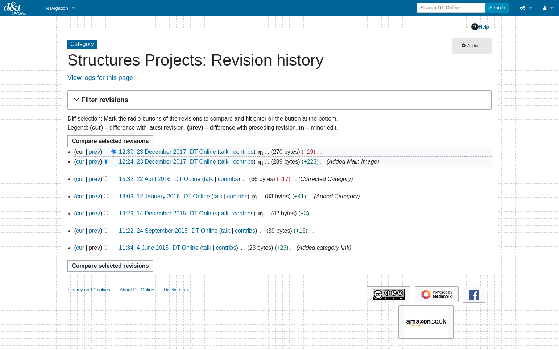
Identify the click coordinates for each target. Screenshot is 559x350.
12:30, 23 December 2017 (152, 152)
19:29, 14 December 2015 (152, 213)
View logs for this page (100, 77)
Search (497, 7)
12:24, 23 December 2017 (152, 162)
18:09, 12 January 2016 (149, 196)
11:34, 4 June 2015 (144, 248)
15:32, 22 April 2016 (144, 179)
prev (94, 152)
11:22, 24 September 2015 (153, 231)
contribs (243, 152)
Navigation (57, 8)
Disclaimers (175, 289)
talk (223, 152)
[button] (278, 100)
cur (80, 162)
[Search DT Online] (452, 8)
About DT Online (137, 289)
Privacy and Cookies (88, 289)
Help (480, 26)
